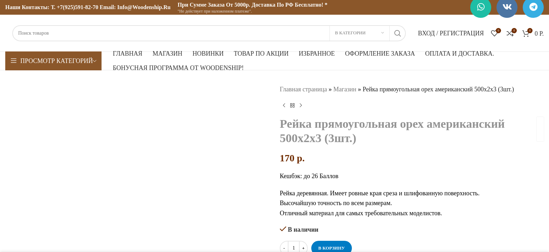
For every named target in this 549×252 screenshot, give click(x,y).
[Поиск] (209, 33)
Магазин (344, 89)
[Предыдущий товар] (284, 106)
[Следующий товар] (301, 106)
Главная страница (303, 89)
